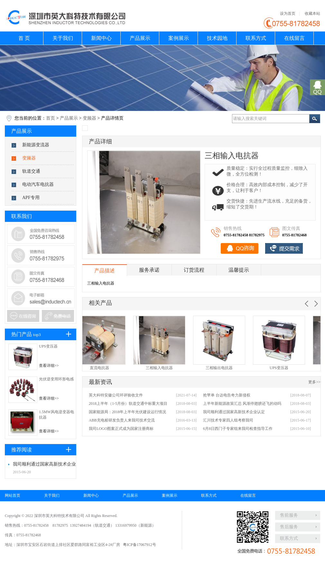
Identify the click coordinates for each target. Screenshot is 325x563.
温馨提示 (238, 270)
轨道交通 (31, 171)
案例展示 (178, 38)
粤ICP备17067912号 (139, 544)
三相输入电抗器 (172, 368)
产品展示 (140, 38)
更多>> (314, 382)
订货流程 (194, 270)
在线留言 (294, 38)
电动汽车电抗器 (38, 184)
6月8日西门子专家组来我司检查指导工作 (238, 428)
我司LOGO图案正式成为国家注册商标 (121, 428)
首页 (50, 118)
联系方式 (256, 38)
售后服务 (289, 526)
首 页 (24, 38)
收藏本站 (312, 13)
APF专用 (31, 197)
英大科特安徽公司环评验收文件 (116, 395)
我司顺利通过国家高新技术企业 (44, 464)
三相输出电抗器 (232, 368)
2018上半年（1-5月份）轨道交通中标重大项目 (128, 403)
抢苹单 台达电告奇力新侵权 (226, 395)
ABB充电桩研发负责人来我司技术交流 (122, 420)
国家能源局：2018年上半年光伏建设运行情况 (127, 412)
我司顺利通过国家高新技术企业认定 (234, 412)
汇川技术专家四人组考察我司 (228, 420)
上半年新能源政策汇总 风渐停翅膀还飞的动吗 (242, 403)
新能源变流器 (35, 144)
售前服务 (289, 515)
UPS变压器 (48, 346)
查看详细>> (49, 365)
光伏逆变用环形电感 (56, 379)
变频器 (89, 118)
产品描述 (104, 270)
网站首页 (12, 495)
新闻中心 (101, 38)
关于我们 (62, 38)
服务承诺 (149, 270)
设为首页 (287, 13)
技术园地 (217, 38)
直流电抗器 (112, 368)
